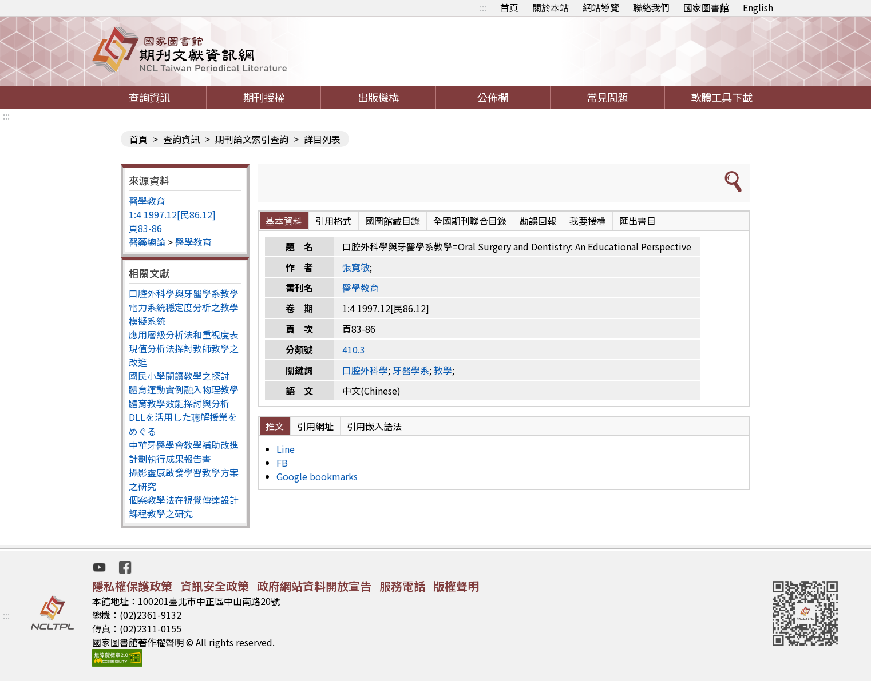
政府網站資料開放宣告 (314, 586)
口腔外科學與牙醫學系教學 (184, 293)
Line (285, 449)
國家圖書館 (706, 7)
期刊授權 (263, 97)
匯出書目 (637, 221)
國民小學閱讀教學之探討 (179, 376)
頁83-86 (145, 228)
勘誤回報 (538, 221)
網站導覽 (601, 7)
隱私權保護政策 (132, 586)
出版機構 (378, 97)
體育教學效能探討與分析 (179, 403)
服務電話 (402, 586)
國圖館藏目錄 (392, 221)
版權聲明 (456, 586)
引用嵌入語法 (374, 426)
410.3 (353, 349)
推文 (275, 426)
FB (282, 462)
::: (483, 7)
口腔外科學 (365, 370)
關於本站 (550, 7)
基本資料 (284, 221)
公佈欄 (492, 97)
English (758, 7)
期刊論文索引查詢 (251, 139)
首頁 (509, 7)
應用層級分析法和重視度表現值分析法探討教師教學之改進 (184, 348)
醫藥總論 (147, 242)
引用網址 (315, 426)
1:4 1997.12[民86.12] (172, 214)
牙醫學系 (411, 370)
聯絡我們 (651, 7)
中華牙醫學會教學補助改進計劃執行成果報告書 (184, 451)
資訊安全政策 (214, 586)
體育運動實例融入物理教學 (184, 389)
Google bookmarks (317, 476)
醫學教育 (147, 201)
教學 (443, 370)
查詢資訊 (149, 97)
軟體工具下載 (722, 97)
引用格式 (333, 221)
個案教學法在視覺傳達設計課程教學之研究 (184, 506)
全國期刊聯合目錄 (469, 221)
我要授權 (587, 221)
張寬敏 (356, 267)
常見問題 (607, 97)
